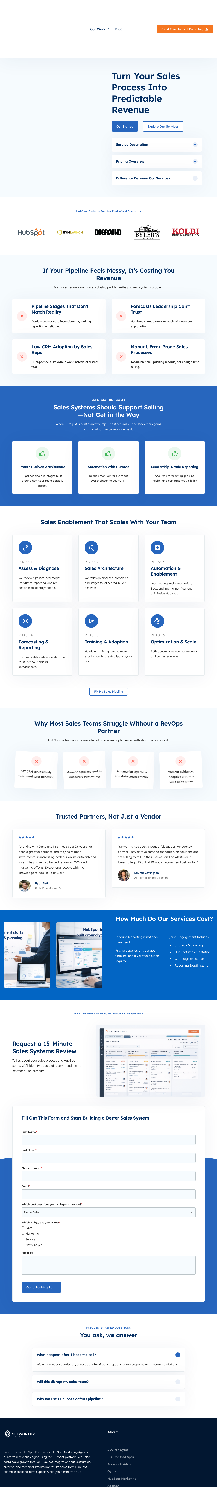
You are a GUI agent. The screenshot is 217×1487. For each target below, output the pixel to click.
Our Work (99, 9)
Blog (118, 9)
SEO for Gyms (117, 1410)
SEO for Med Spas (120, 1417)
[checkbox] (109, 1197)
